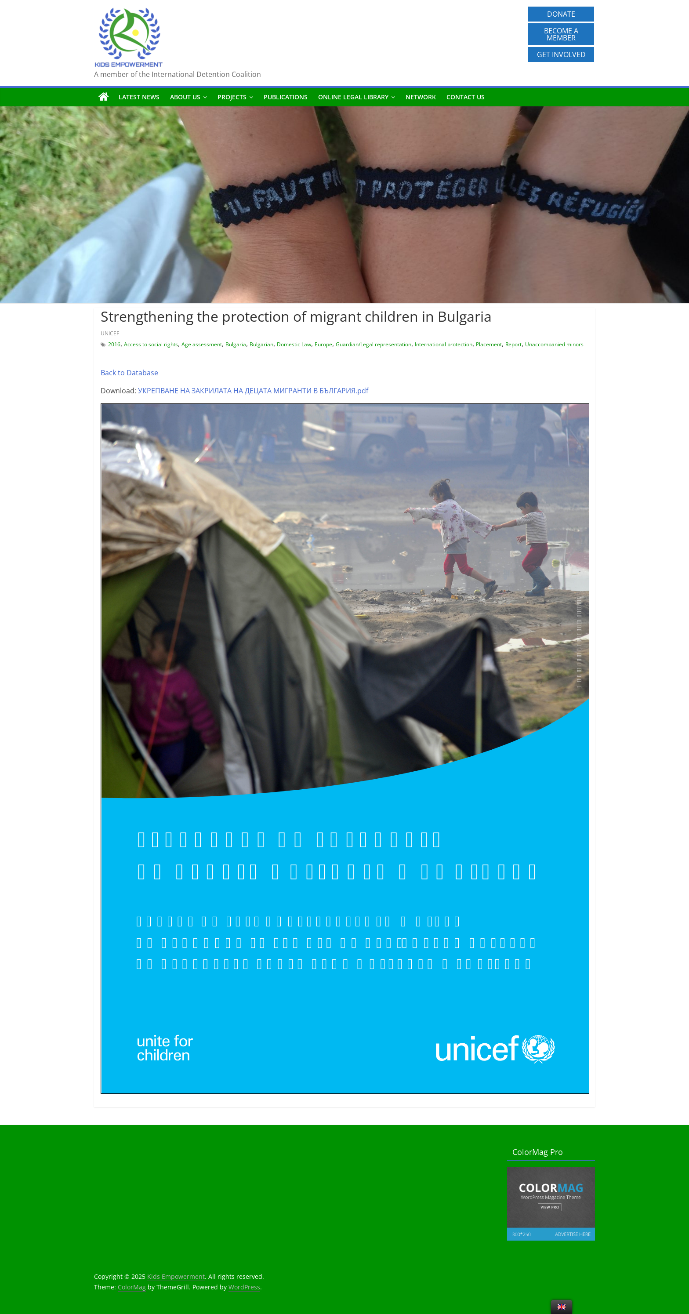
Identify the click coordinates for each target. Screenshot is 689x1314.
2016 (114, 344)
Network (421, 97)
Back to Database (129, 373)
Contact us (465, 97)
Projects (232, 97)
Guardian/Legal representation (373, 344)
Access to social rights (151, 344)
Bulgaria (235, 344)
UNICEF (110, 333)
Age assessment (201, 344)
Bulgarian (261, 344)
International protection (443, 344)
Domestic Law (294, 344)
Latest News (139, 97)
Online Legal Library (353, 97)
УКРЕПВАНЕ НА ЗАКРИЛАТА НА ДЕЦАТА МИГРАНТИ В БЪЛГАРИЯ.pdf (253, 391)
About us (185, 97)
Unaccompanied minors (554, 344)
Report (513, 344)
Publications (286, 97)
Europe (323, 344)
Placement (489, 344)
